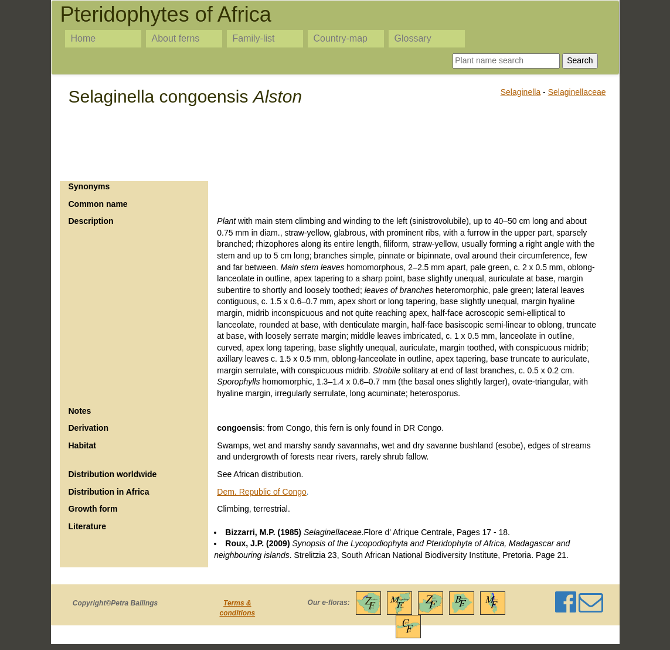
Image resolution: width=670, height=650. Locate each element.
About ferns (176, 38)
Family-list (254, 38)
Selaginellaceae (577, 92)
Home (83, 38)
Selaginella (521, 92)
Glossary (412, 38)
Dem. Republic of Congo (262, 491)
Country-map (341, 38)
